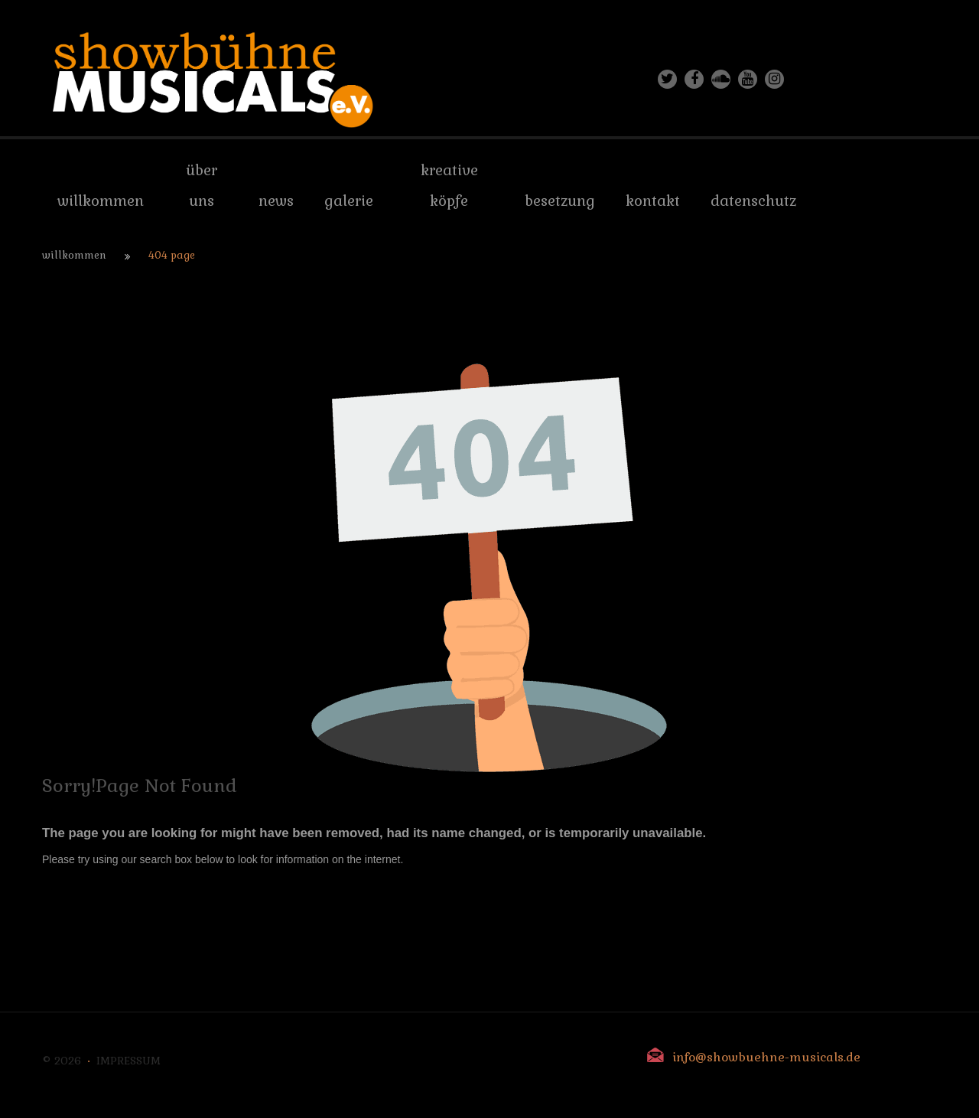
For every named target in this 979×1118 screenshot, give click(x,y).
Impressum (128, 1060)
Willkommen (74, 255)
